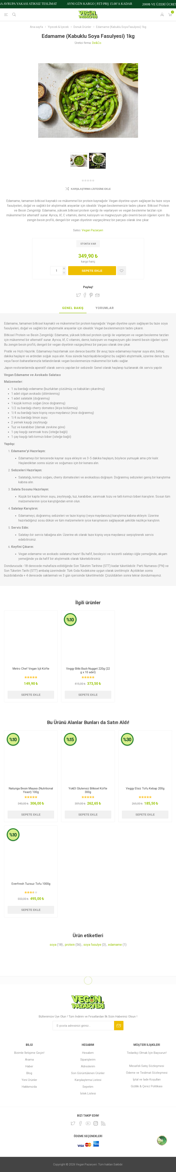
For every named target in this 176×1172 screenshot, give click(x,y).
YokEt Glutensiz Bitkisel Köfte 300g (88, 790)
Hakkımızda (29, 1086)
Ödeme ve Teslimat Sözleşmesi (146, 1073)
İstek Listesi (88, 1093)
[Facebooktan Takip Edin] (80, 1123)
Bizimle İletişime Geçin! (29, 1053)
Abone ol (118, 1025)
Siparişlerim (87, 1059)
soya (53, 945)
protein (70, 945)
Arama (29, 1059)
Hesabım (88, 1053)
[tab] (73, 308)
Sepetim (88, 1086)
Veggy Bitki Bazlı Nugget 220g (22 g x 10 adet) (88, 670)
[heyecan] (73, 1123)
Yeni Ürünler (29, 1080)
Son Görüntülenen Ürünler (88, 1073)
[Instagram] (95, 1123)
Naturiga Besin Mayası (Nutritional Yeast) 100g (31, 790)
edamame (115, 945)
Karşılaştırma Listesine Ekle (91, 189)
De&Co (96, 43)
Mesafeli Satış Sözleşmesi (146, 1066)
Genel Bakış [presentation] (73, 308)
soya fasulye (92, 945)
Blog (29, 1073)
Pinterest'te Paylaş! (91, 295)
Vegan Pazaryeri (92, 230)
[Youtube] (88, 1123)
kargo (85, 261)
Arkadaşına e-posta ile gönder (97, 295)
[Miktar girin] (58, 270)
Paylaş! (88, 287)
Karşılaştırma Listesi (88, 1080)
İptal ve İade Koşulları (147, 1079)
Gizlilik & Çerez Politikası (146, 1086)
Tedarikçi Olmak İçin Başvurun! (147, 1053)
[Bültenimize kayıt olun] (83, 1025)
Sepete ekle (92, 270)
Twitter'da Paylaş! (78, 295)
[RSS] (103, 1123)
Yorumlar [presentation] (104, 308)
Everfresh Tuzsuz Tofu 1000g (31, 884)
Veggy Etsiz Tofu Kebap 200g (145, 788)
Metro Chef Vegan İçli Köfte (31, 668)
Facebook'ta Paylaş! (85, 295)
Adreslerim (88, 1066)
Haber (29, 1066)
